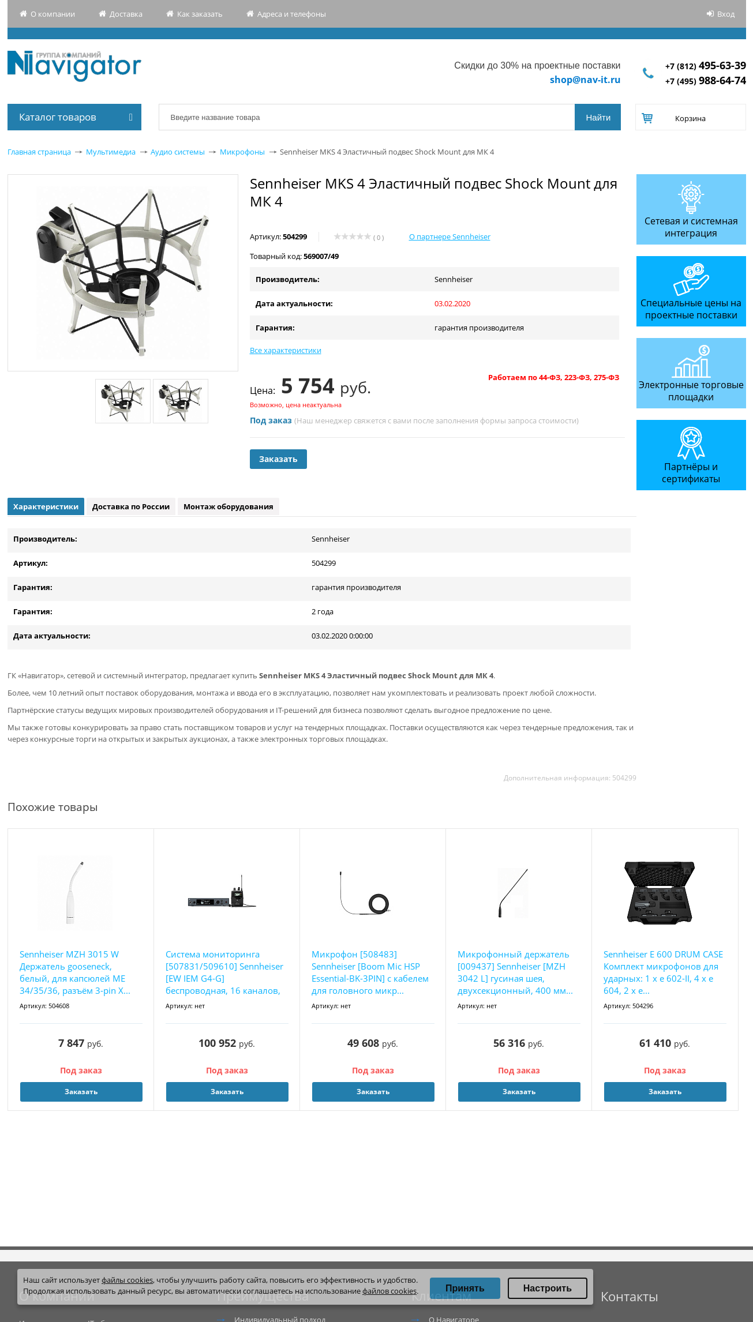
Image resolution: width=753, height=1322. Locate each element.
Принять (465, 1288)
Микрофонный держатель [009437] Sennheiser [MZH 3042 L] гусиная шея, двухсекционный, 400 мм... (515, 972)
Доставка (126, 14)
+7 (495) (705, 81)
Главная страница (39, 152)
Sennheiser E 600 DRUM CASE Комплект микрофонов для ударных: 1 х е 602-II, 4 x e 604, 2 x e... (663, 972)
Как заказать (200, 14)
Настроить (547, 1288)
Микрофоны (242, 152)
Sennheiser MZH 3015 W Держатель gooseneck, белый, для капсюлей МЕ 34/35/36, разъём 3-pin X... (75, 972)
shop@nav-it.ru (585, 79)
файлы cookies (127, 1280)
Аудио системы (178, 152)
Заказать (278, 458)
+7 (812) (705, 66)
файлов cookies (389, 1291)
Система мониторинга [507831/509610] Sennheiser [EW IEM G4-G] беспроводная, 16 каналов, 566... (224, 972)
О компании (53, 14)
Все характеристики (285, 350)
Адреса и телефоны (291, 14)
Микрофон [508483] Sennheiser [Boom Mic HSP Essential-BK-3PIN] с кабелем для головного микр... (370, 972)
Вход (726, 14)
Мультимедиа (111, 152)
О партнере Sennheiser (449, 236)
